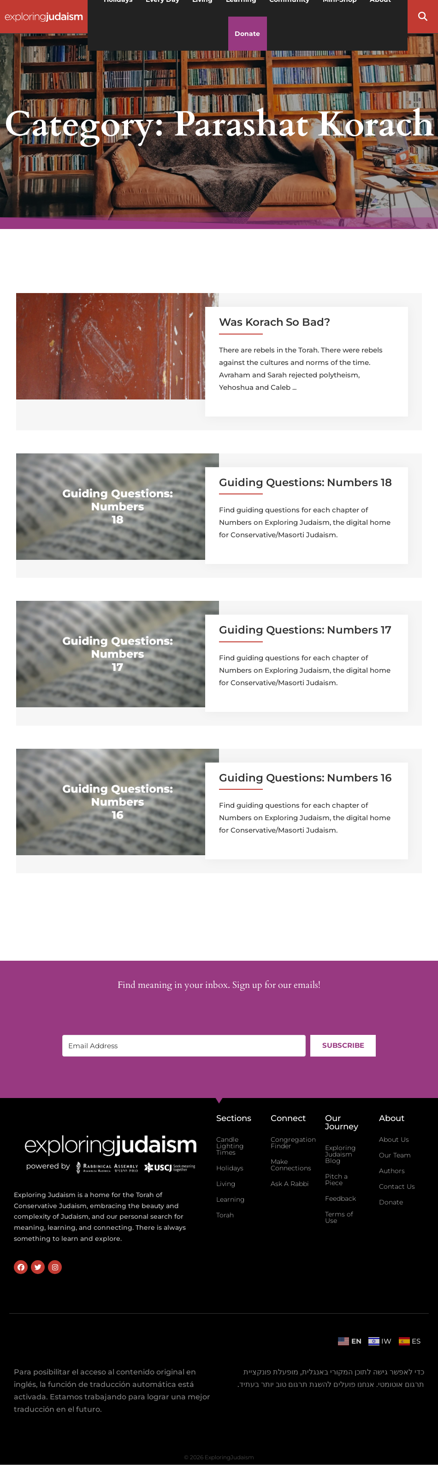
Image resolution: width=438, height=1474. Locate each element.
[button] (423, 16)
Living (226, 1184)
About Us (394, 1139)
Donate (247, 33)
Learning (230, 1199)
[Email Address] (184, 1046)
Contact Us (397, 1186)
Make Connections (291, 1164)
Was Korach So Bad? (274, 322)
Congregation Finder (293, 1142)
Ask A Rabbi (290, 1184)
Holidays (229, 1168)
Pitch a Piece (336, 1179)
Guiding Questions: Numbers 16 (305, 777)
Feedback (340, 1198)
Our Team (395, 1155)
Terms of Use (339, 1217)
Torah (225, 1215)
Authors (392, 1171)
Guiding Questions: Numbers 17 (305, 629)
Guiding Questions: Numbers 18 (305, 482)
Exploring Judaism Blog (340, 1154)
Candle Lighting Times (230, 1146)
